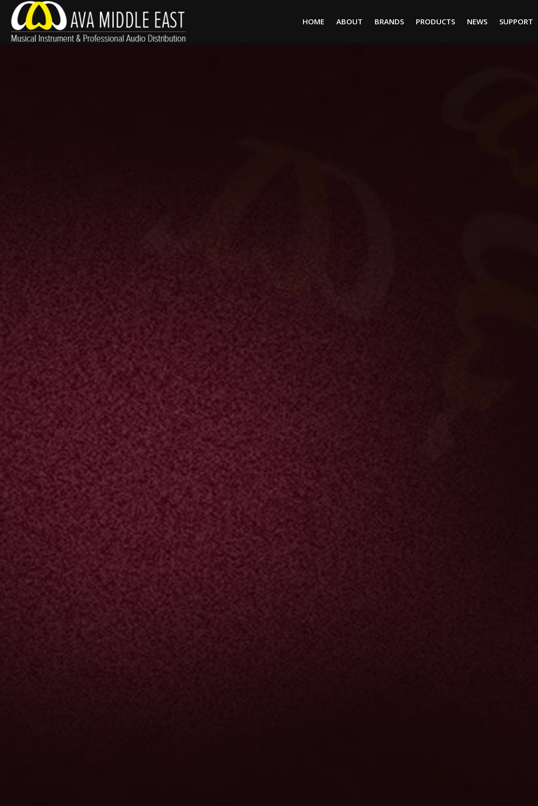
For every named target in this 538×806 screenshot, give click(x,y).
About (349, 21)
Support (516, 21)
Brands (389, 21)
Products (435, 21)
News (477, 21)
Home (313, 21)
